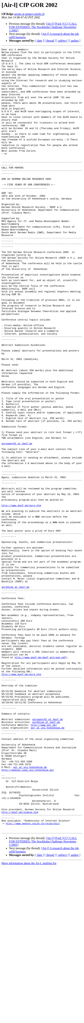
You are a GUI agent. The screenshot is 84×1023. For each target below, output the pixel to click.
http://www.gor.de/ (44, 860)
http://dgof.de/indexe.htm (20, 965)
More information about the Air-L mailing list (29, 1019)
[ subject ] (62, 40)
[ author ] (74, 40)
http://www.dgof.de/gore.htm (21, 597)
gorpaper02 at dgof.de (17, 522)
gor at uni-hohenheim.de (47, 864)
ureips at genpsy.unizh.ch (29, 14)
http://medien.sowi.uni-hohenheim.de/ (28, 914)
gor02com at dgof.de (15, 695)
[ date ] (39, 40)
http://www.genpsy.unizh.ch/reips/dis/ (33, 978)
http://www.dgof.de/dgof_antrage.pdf (40, 779)
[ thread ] (50, 40)
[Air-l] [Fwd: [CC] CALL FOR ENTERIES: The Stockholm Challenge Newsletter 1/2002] (43, 27)
